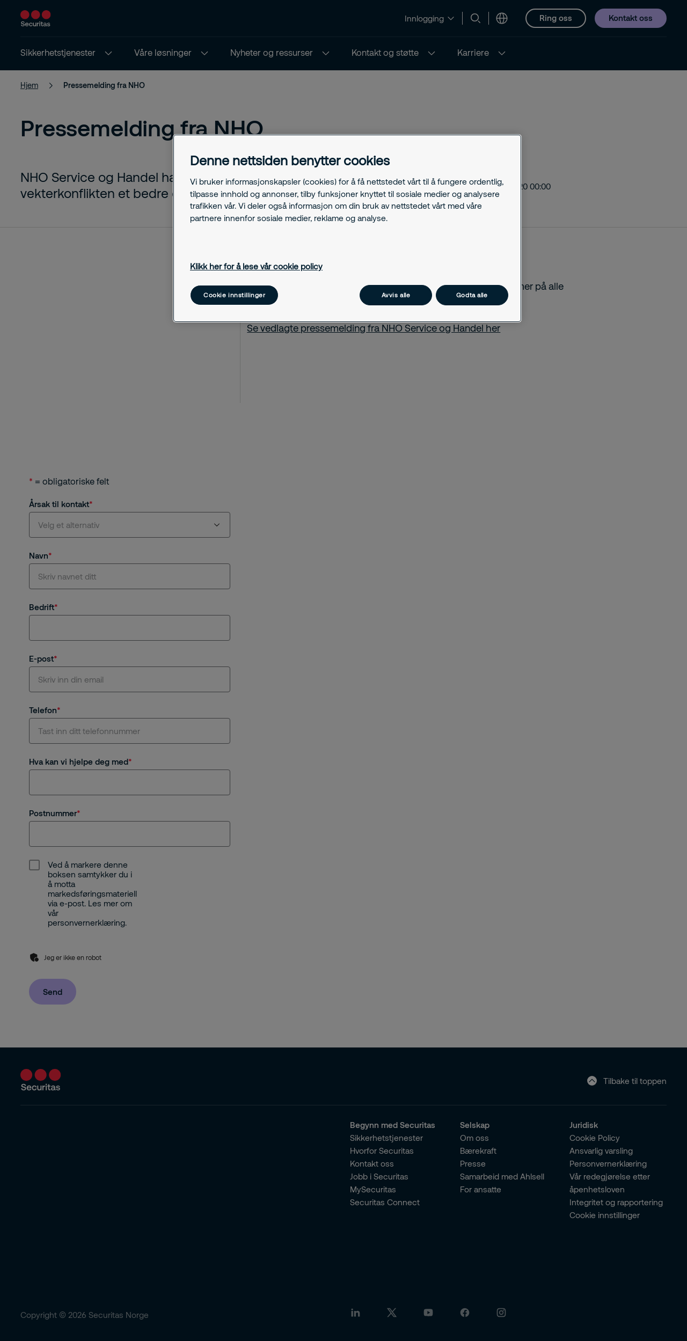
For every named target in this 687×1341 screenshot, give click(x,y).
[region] (347, 228)
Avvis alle (396, 294)
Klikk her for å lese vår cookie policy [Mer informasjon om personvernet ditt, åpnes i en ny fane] (256, 266)
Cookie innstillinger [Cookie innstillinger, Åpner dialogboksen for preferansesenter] (234, 294)
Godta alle (472, 294)
